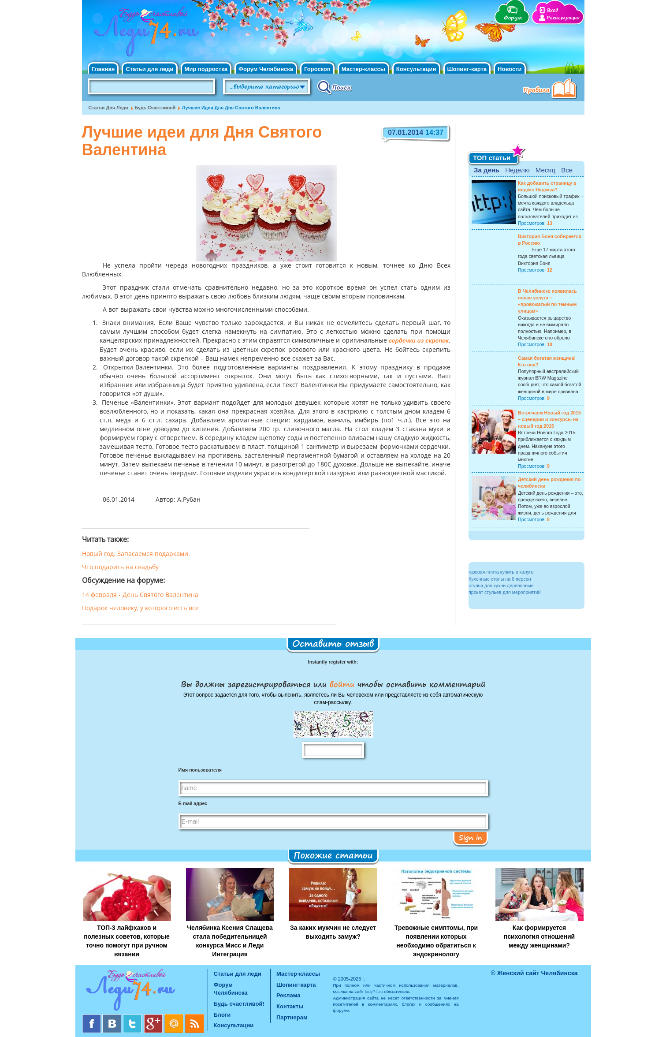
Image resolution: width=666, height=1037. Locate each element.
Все (567, 170)
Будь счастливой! (239, 1003)
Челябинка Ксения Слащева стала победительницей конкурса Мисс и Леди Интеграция (230, 941)
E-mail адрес (193, 803)
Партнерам (292, 1017)
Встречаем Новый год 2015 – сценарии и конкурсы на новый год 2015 (549, 419)
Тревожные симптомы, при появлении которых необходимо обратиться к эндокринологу (436, 941)
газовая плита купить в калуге (501, 571)
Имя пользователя (200, 769)
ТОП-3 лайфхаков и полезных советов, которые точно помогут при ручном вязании (127, 941)
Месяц (545, 170)
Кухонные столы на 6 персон (500, 579)
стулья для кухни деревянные (501, 585)
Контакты (289, 1006)
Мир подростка (206, 69)
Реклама (288, 995)
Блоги (222, 1014)
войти (342, 683)
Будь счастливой (155, 107)
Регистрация (563, 18)
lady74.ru (374, 991)
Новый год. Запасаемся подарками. (136, 554)
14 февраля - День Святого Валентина (140, 595)
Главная (103, 69)
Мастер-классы (363, 69)
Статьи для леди (149, 69)
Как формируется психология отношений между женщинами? (539, 936)
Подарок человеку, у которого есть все (140, 608)
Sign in (470, 837)
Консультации (416, 69)
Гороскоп (317, 69)
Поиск (334, 86)
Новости (510, 69)
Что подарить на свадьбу (120, 567)
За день (486, 170)
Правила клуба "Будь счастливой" (551, 89)
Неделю (517, 170)
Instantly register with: (333, 661)
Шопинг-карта (467, 69)
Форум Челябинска (265, 69)
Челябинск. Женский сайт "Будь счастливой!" (144, 34)
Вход (552, 10)
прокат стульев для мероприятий (505, 592)
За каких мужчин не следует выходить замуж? (333, 932)
